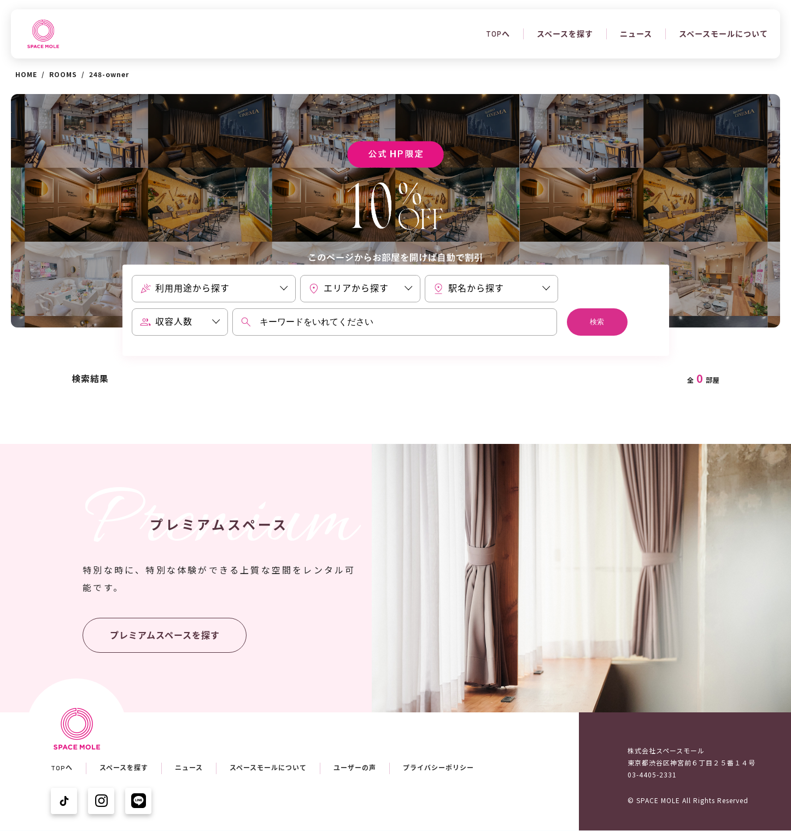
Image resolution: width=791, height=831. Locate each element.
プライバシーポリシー (438, 768)
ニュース (636, 34)
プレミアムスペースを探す (165, 635)
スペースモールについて (723, 34)
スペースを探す (565, 34)
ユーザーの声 (354, 768)
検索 (597, 322)
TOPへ (498, 34)
